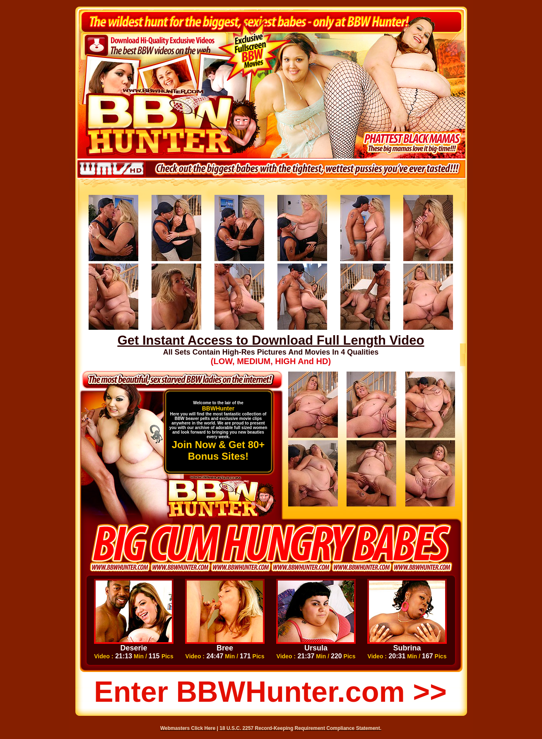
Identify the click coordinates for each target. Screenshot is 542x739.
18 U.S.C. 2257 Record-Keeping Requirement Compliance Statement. (300, 728)
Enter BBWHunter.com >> (270, 692)
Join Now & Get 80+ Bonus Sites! (218, 450)
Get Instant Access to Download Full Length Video (271, 340)
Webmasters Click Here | (189, 728)
